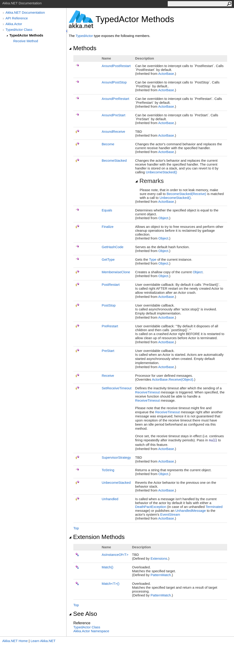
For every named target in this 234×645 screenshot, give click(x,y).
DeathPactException (150, 507)
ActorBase (166, 73)
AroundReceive (113, 131)
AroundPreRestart (115, 99)
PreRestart (110, 326)
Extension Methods (97, 536)
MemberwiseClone (116, 272)
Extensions (159, 558)
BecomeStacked (114, 160)
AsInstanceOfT (115, 555)
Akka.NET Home (15, 641)
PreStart (108, 351)
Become (108, 144)
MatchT (111, 583)
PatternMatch (161, 575)
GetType (108, 259)
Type (153, 259)
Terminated (214, 507)
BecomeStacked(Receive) (186, 194)
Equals (107, 210)
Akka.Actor (13, 24)
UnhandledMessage (190, 510)
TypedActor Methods (26, 35)
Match (107, 567)
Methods (82, 48)
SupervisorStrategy (116, 457)
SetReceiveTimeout (116, 388)
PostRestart (111, 284)
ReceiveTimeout (147, 392)
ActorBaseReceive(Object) (172, 379)
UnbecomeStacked (161, 172)
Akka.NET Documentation (25, 12)
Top (76, 528)
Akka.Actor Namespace (91, 631)
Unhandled (110, 499)
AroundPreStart (113, 115)
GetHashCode (112, 247)
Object (163, 218)
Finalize (108, 227)
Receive (108, 375)
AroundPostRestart (116, 66)
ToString (108, 470)
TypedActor (84, 36)
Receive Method (25, 41)
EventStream (170, 514)
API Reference (16, 18)
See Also (83, 613)
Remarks (149, 180)
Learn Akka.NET (43, 641)
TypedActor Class (18, 29)
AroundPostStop (114, 82)
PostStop (109, 305)
